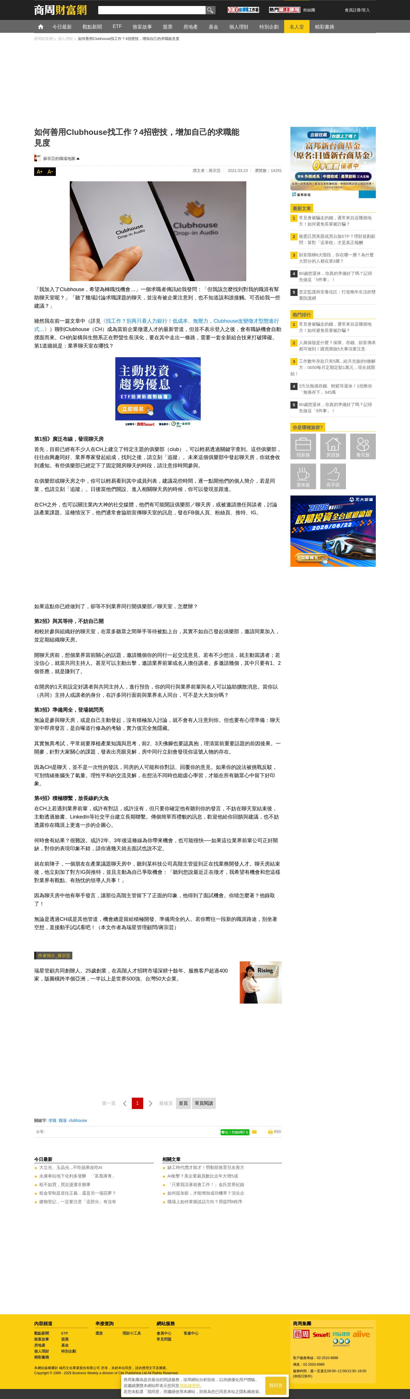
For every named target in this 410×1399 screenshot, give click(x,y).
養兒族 (363, 454)
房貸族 (333, 454)
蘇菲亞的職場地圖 (59, 158)
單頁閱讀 (204, 1103)
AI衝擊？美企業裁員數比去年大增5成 (202, 1175)
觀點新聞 (41, 1333)
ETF (64, 1333)
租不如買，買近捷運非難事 (65, 1184)
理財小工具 (131, 1333)
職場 (63, 1120)
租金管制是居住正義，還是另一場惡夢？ (77, 1193)
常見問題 (164, 1339)
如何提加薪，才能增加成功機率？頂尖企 (205, 1193)
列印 (277, 1132)
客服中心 (191, 1333)
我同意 (276, 1385)
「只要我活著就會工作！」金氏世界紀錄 (205, 1184)
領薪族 (303, 454)
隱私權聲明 (190, 1385)
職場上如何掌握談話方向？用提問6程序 (204, 1201)
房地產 (39, 1345)
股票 (65, 1339)
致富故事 (41, 1339)
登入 (366, 10)
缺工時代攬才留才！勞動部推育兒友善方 (205, 1167)
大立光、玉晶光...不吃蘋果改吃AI (70, 1167)
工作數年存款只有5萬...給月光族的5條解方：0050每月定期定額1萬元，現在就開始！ (333, 367)
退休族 (303, 484)
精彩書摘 (41, 1357)
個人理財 (41, 1351)
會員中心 (164, 1333)
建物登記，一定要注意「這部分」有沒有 (77, 1201)
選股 (99, 1333)
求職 (52, 1120)
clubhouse (78, 1120)
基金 (65, 1345)
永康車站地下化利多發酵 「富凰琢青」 (77, 1175)
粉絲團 (309, 10)
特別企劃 (68, 1351)
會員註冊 (353, 10)
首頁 (46, 26)
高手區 (333, 484)
